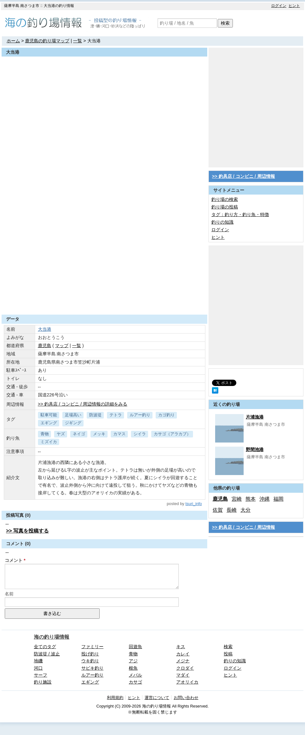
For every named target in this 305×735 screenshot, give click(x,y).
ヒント (294, 5)
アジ (133, 660)
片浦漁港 (255, 416)
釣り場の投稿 (224, 206)
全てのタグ (45, 646)
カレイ (183, 653)
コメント (13, 560)
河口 (38, 668)
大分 (245, 510)
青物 (44, 433)
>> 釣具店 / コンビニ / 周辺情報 (243, 176)
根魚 (133, 668)
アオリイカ (187, 681)
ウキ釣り (90, 660)
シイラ (140, 433)
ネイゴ (79, 433)
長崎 (232, 510)
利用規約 (115, 697)
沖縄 (264, 499)
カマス (119, 433)
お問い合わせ (186, 697)
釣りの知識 (222, 222)
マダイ (183, 675)
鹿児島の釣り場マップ (47, 40)
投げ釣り (90, 653)
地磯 (38, 660)
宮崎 (237, 499)
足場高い (73, 415)
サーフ (40, 675)
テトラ (115, 415)
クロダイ (185, 668)
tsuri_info (193, 503)
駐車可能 (48, 415)
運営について (157, 697)
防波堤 (95, 415)
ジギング (73, 422)
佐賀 (218, 510)
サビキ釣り (92, 668)
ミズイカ (48, 441)
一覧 (77, 40)
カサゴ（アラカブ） (172, 433)
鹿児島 (220, 499)
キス (180, 646)
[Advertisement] (59, 107)
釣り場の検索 (224, 199)
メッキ (99, 433)
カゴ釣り (166, 415)
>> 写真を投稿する (27, 530)
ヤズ (61, 433)
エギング (48, 422)
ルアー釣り (140, 415)
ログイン (278, 5)
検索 (225, 23)
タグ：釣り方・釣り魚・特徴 (240, 214)
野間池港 (255, 449)
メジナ (183, 660)
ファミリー (92, 646)
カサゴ (135, 681)
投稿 (228, 653)
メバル (135, 675)
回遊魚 (135, 646)
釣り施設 (43, 681)
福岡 (278, 499)
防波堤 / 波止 (47, 653)
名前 (9, 593)
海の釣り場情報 (51, 637)
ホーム (13, 40)
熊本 (251, 499)
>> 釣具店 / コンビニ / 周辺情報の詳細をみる (83, 404)
